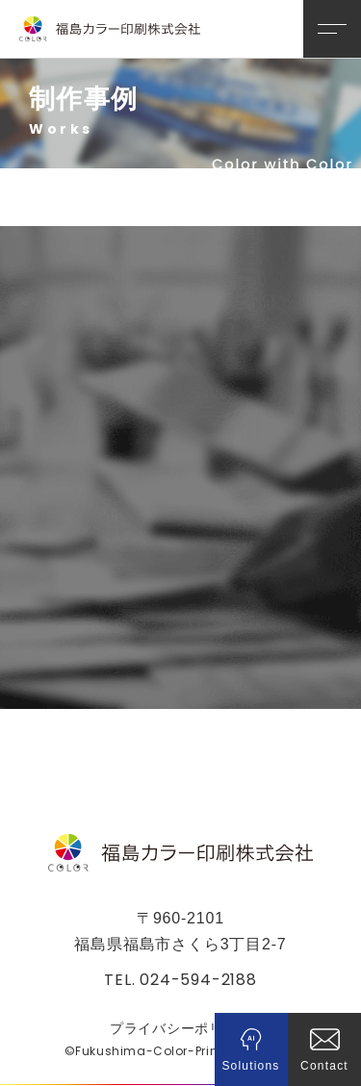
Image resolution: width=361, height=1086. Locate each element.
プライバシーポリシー (180, 1028)
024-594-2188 (198, 980)
